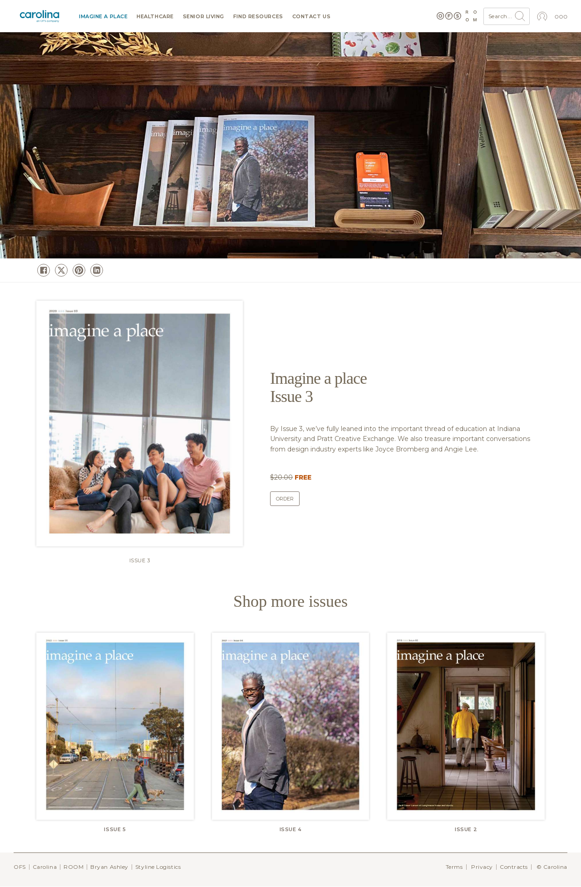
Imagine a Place (103, 16)
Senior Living (203, 16)
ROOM (74, 866)
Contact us (311, 16)
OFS (20, 866)
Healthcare (155, 16)
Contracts (514, 866)
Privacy (482, 866)
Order (285, 499)
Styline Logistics (158, 866)
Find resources (258, 16)
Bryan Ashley (109, 866)
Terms (454, 866)
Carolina (45, 866)
